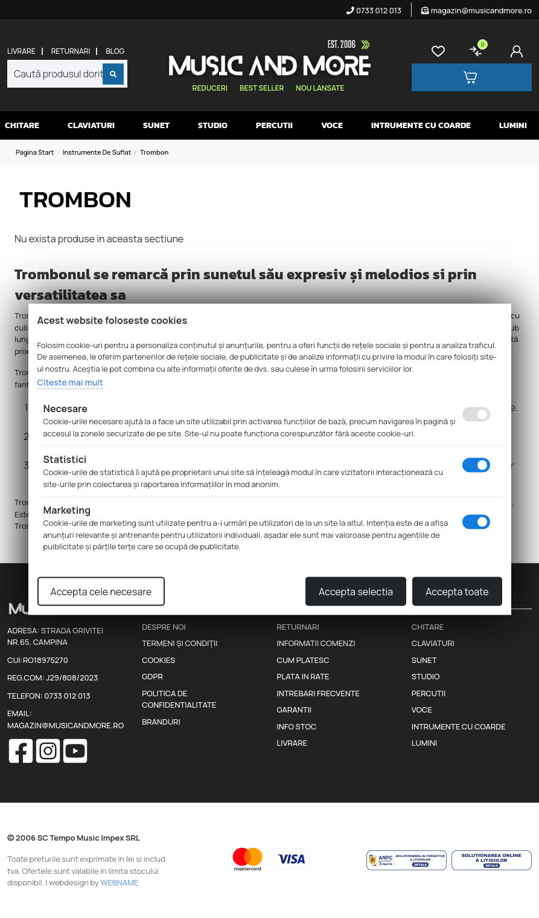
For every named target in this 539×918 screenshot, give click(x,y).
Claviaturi (91, 125)
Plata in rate (303, 676)
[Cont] (519, 51)
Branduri (161, 721)
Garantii (294, 709)
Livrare (21, 51)
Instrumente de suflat (97, 152)
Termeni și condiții (179, 643)
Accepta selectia (356, 591)
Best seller (262, 88)
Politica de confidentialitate (179, 699)
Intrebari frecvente (318, 693)
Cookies (158, 660)
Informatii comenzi (316, 643)
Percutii (274, 125)
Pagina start (35, 152)
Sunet (156, 125)
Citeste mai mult (70, 382)
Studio (213, 125)
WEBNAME (119, 882)
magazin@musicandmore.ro (476, 10)
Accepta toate (457, 591)
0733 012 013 (373, 10)
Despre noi (163, 626)
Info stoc (297, 726)
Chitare (22, 125)
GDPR (152, 676)
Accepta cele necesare (101, 591)
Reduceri (210, 88)
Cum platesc (303, 660)
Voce (332, 125)
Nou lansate (320, 88)
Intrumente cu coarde (421, 125)
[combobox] (67, 74)
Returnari (71, 51)
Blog (115, 51)
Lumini (513, 125)
